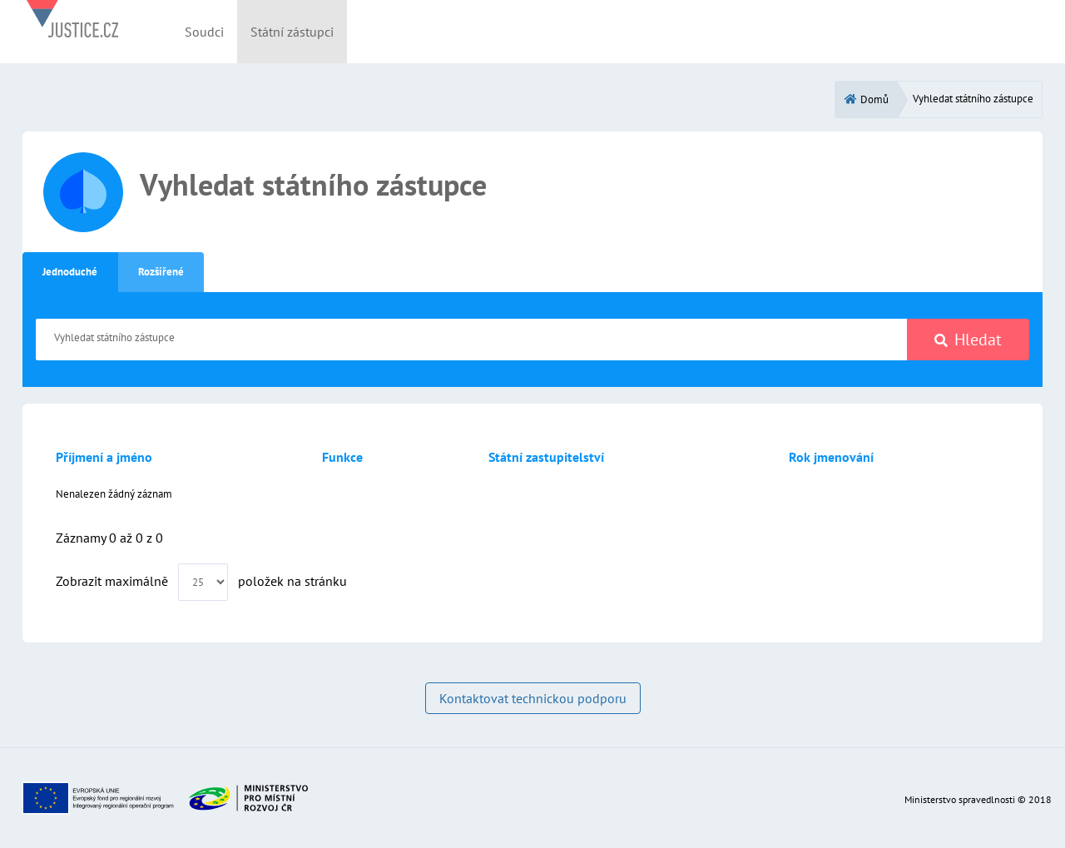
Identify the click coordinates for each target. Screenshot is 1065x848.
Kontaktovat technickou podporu (533, 698)
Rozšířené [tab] (161, 272)
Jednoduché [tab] (69, 272)
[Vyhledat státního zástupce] (472, 339)
